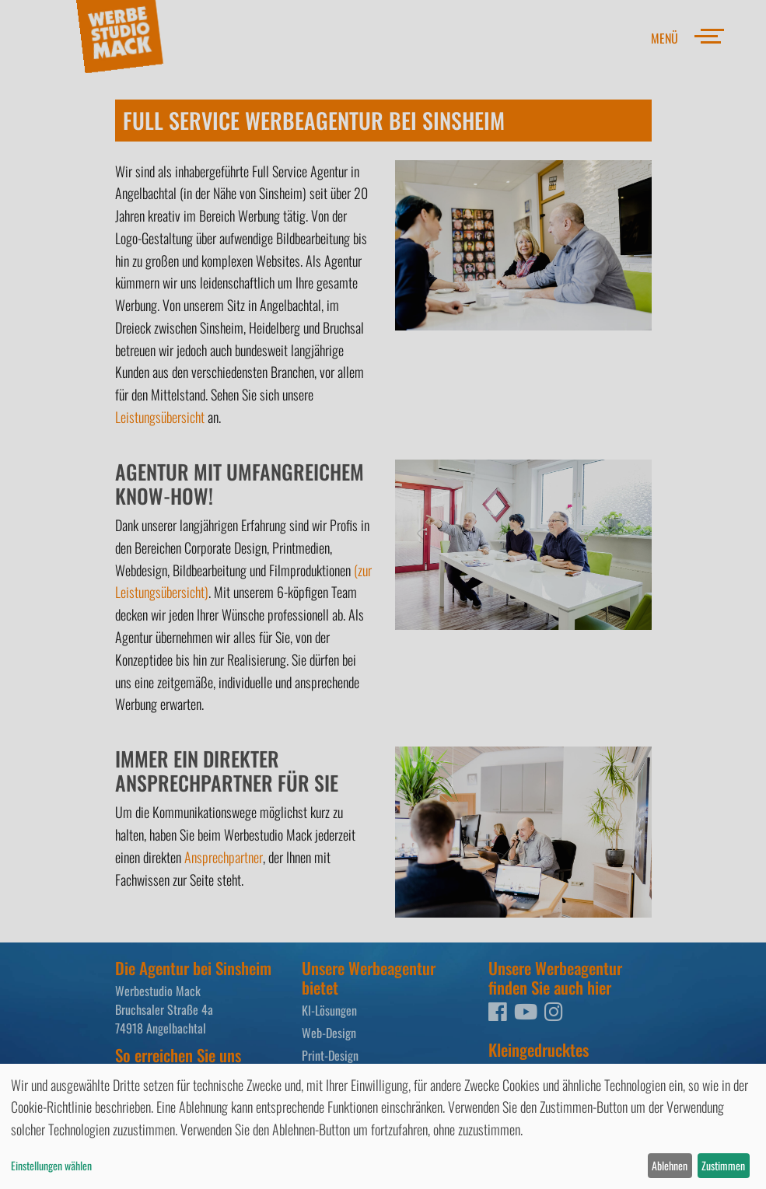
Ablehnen (669, 1165)
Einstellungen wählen (51, 1165)
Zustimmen (723, 1165)
